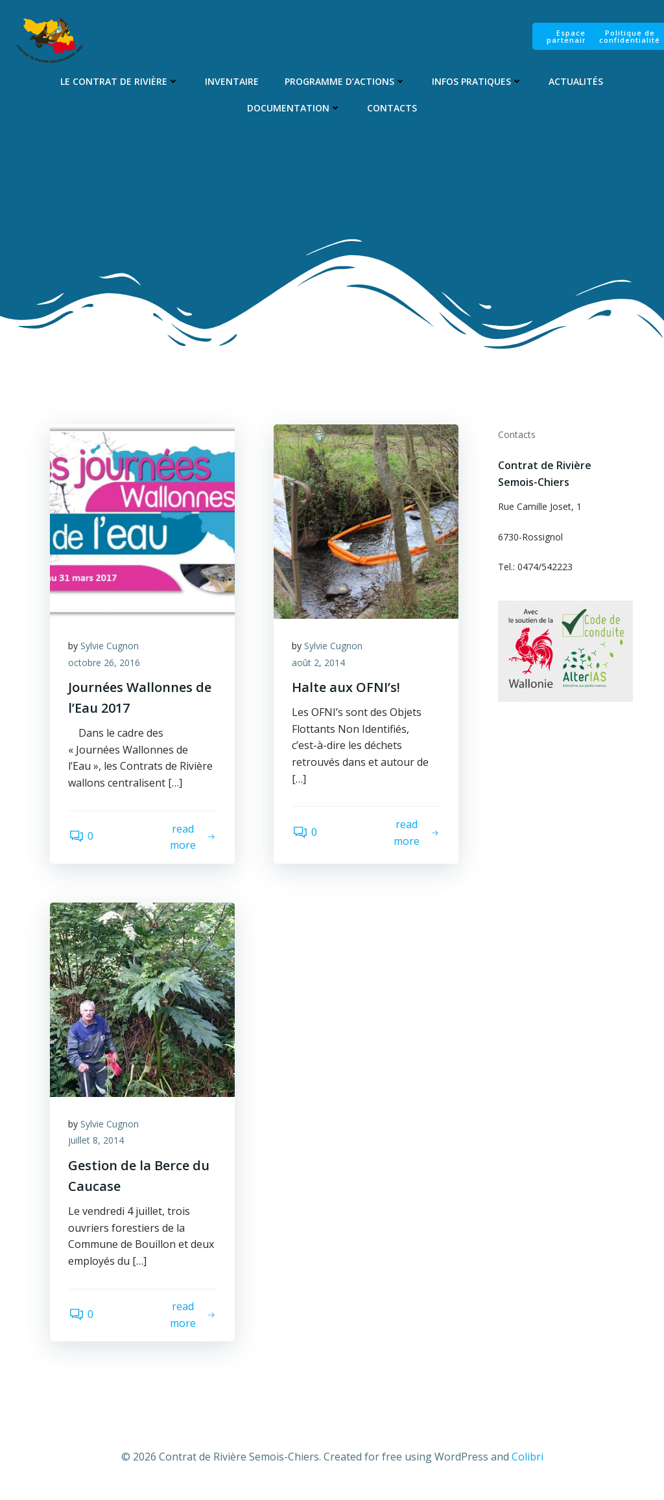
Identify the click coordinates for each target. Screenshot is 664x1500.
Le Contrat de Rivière (119, 82)
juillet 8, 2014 (97, 1144)
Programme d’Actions (345, 82)
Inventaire (232, 82)
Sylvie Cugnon (111, 648)
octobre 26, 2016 (105, 665)
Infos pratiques (477, 82)
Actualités (576, 82)
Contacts (392, 108)
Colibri (527, 1462)
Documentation (294, 108)
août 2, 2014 (319, 665)
